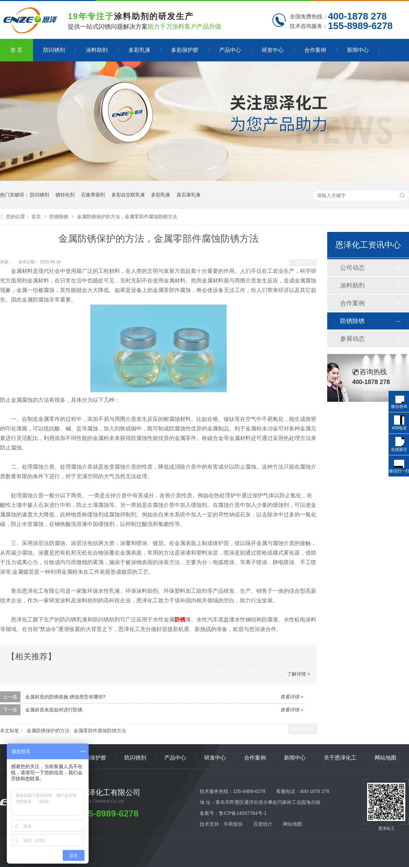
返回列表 (303, 262)
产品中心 (230, 50)
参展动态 (352, 338)
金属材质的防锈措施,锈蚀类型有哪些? (65, 697)
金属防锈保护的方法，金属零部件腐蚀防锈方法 (127, 216)
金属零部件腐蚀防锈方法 (100, 730)
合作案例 (315, 50)
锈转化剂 (65, 194)
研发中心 (273, 50)
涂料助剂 (97, 50)
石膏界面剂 (93, 194)
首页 (36, 216)
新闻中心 (358, 50)
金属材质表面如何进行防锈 (53, 709)
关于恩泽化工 (340, 758)
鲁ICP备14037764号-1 (243, 813)
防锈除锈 (59, 216)
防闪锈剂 (54, 50)
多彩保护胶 (184, 50)
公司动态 (352, 267)
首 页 (16, 50)
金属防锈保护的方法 (48, 730)
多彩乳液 (139, 50)
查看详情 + (291, 697)
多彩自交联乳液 (128, 194)
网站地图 (385, 758)
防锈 (180, 619)
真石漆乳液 (188, 194)
